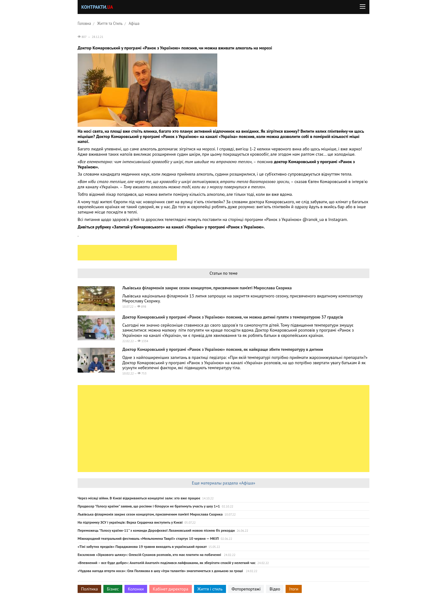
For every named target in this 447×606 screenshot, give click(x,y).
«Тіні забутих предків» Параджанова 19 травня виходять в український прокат (142, 546)
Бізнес (113, 589)
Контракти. (97, 7)
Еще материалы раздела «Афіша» (223, 483)
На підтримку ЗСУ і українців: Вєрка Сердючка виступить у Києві (130, 522)
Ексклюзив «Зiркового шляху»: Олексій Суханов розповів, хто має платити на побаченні (150, 554)
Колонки (136, 589)
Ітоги (293, 589)
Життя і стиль (210, 589)
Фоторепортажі (246, 589)
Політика (89, 589)
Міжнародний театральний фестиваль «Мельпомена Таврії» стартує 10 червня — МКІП (148, 538)
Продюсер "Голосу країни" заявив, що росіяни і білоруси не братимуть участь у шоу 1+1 (149, 506)
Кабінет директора (170, 589)
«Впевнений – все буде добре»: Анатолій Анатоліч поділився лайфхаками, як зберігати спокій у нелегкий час (166, 562)
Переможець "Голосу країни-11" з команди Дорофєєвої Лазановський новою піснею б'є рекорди (156, 530)
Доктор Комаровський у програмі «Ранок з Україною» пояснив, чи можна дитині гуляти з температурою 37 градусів (232, 317)
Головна (84, 23)
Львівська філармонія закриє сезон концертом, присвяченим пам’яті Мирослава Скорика (207, 288)
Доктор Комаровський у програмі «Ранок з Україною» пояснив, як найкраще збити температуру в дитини (222, 349)
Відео (274, 589)
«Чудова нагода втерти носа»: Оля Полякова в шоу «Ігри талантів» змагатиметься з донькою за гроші (161, 570)
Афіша (134, 23)
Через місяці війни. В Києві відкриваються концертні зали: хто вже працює (139, 498)
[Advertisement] (127, 252)
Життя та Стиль (110, 23)
